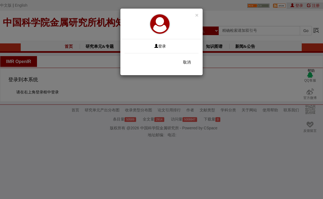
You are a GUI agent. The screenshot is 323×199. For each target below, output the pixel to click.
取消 (187, 62)
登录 (160, 46)
